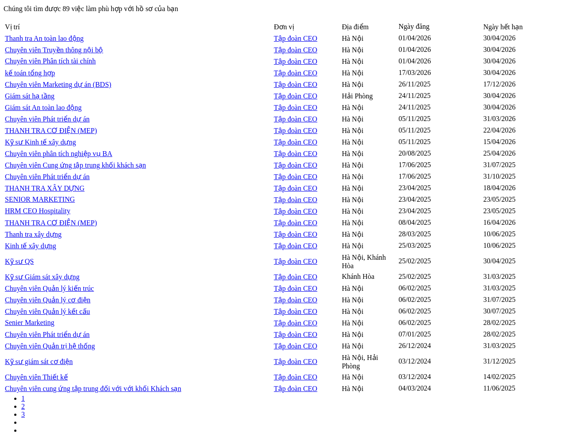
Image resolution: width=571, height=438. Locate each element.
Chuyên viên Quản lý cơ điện (48, 300)
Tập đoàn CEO (295, 38)
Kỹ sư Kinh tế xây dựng (40, 142)
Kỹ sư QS (19, 261)
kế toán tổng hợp (30, 73)
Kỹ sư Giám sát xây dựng (42, 277)
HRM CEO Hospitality (38, 211)
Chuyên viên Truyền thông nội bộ (54, 50)
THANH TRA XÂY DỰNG (45, 188)
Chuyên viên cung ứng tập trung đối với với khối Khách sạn (93, 388)
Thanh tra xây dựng (33, 234)
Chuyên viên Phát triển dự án (47, 119)
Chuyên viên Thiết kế (36, 377)
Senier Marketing (30, 322)
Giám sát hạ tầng (30, 96)
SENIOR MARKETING (40, 199)
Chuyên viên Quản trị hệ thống (50, 346)
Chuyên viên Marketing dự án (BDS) (58, 84)
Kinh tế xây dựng (30, 246)
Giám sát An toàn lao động (43, 107)
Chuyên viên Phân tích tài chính (50, 61)
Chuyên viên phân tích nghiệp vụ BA (58, 153)
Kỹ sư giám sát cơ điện (39, 361)
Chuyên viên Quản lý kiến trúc (49, 288)
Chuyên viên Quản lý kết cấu (47, 311)
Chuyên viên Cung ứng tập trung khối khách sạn (75, 165)
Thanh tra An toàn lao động (44, 38)
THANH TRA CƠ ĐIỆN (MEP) (51, 130)
